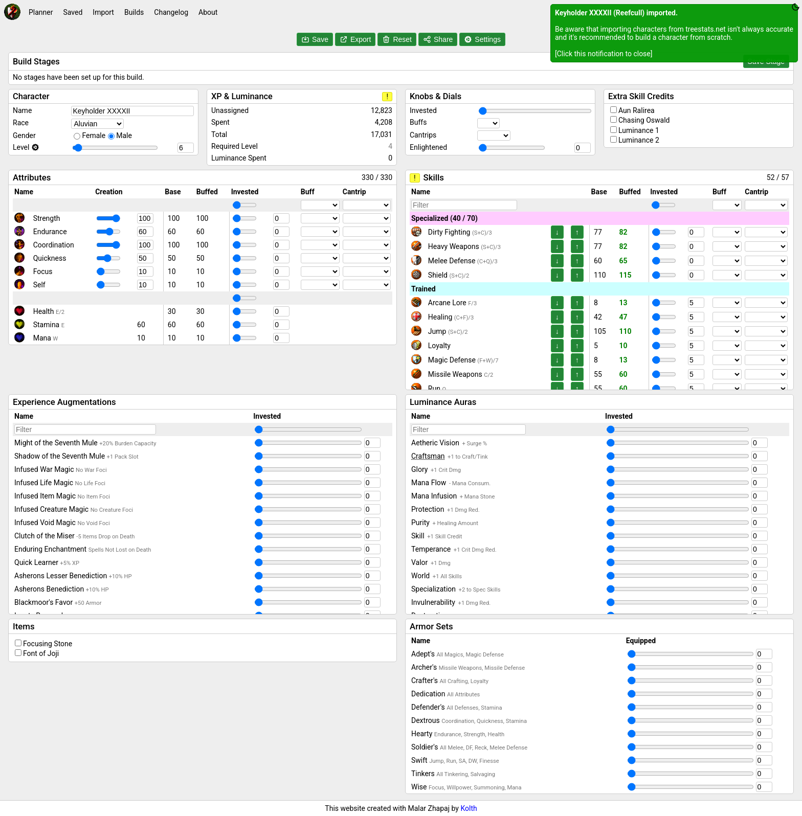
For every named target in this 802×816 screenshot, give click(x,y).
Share (438, 39)
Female (93, 135)
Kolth (468, 808)
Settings (482, 39)
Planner (41, 12)
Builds (134, 12)
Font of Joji (41, 653)
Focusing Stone (47, 644)
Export (355, 39)
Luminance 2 (638, 140)
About (207, 12)
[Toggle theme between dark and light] (795, 7)
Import (103, 12)
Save (314, 39)
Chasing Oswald (644, 120)
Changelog (171, 12)
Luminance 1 (638, 130)
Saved (72, 12)
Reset (397, 39)
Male (124, 135)
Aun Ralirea (636, 110)
